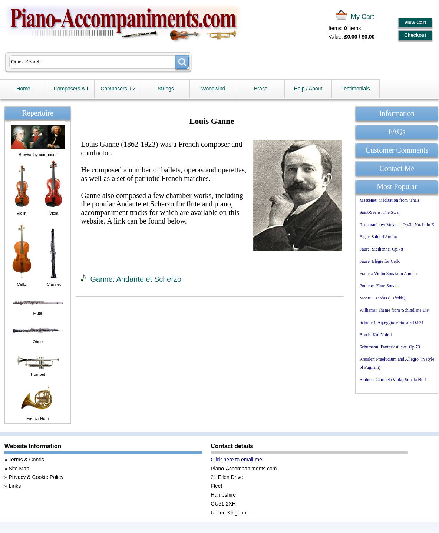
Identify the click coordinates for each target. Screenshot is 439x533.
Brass (260, 89)
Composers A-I (71, 89)
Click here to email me (236, 460)
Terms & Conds (26, 460)
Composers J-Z (118, 89)
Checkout (415, 35)
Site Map (19, 468)
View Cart (415, 22)
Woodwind (213, 89)
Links (15, 486)
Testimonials (355, 89)
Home (23, 89)
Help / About (308, 89)
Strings (166, 89)
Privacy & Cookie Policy (36, 477)
